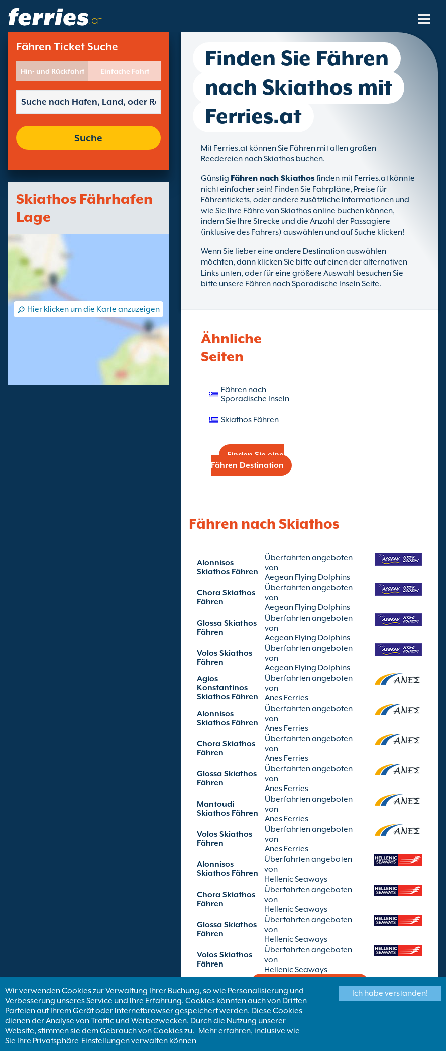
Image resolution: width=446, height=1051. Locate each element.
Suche (88, 137)
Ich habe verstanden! (390, 993)
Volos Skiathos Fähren (224, 658)
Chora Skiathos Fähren (226, 597)
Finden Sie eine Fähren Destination (247, 460)
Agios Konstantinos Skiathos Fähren (227, 688)
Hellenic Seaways (295, 879)
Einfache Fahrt (124, 71)
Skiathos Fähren (250, 419)
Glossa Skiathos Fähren (227, 628)
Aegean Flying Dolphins (307, 577)
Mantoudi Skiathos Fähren (227, 809)
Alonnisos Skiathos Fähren (227, 567)
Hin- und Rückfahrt (52, 71)
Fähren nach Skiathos (273, 178)
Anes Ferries (286, 698)
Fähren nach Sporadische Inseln (255, 394)
